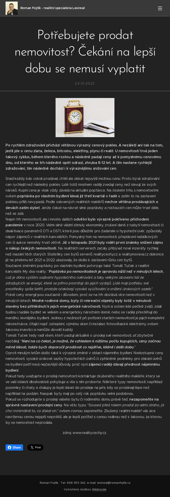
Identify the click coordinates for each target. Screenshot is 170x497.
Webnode (99, 489)
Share (14, 447)
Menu (160, 8)
